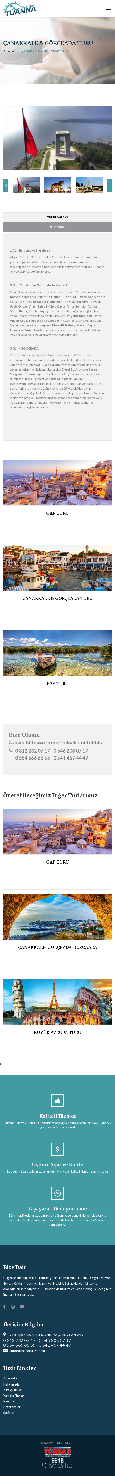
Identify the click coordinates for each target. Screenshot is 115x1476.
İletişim (8, 1412)
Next (109, 185)
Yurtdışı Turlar (13, 1395)
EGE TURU (58, 683)
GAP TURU (57, 513)
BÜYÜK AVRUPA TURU (57, 1032)
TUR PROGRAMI (57, 217)
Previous (5, 185)
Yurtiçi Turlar (12, 1390)
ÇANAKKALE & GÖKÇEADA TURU (57, 598)
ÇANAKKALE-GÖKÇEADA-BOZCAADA (57, 947)
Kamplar (9, 1401)
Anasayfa (10, 51)
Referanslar (12, 1407)
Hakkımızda (11, 1384)
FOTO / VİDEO (57, 227)
